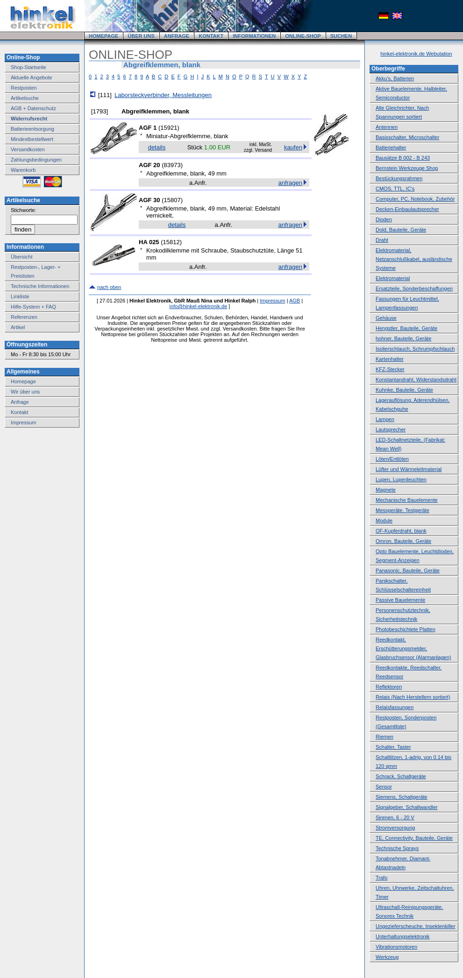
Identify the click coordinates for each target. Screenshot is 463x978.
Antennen (387, 127)
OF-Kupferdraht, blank (401, 531)
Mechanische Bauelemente (407, 500)
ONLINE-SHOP (303, 36)
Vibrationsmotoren (396, 947)
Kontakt (19, 412)
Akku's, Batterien (395, 78)
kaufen (293, 147)
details (157, 147)
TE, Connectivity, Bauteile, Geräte (414, 838)
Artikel (18, 327)
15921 (168, 127)
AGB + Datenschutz (33, 108)
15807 (172, 200)
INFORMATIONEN (254, 36)
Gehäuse (386, 318)
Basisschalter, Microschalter (407, 137)
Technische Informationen (40, 286)
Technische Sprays (397, 848)
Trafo (381, 877)
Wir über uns (25, 391)
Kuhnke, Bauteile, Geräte (404, 390)
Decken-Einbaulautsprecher (407, 209)
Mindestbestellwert (32, 139)
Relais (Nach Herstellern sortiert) (413, 697)
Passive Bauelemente (400, 600)
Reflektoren (389, 687)
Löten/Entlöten (392, 459)
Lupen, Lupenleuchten (401, 479)
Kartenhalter (390, 359)
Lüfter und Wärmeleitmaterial (409, 469)
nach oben (109, 287)
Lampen (385, 419)
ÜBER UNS (141, 36)
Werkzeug (387, 957)
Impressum (23, 422)
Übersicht (21, 257)
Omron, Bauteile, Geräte (403, 541)
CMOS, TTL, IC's (395, 188)
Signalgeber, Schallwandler (407, 807)
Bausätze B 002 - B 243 (403, 158)
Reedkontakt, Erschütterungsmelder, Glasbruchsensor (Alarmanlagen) (413, 648)
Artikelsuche (25, 98)
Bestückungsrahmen (399, 178)
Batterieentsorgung (32, 129)
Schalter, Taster (393, 747)
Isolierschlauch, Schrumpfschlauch (415, 349)
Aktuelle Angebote (31, 77)
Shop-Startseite (28, 67)
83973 (172, 165)
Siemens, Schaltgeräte (401, 797)
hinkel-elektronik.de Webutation (416, 53)
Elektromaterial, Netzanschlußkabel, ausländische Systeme (414, 259)
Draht (382, 240)
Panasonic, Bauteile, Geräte (408, 570)
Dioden (384, 219)
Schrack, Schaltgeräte (401, 776)
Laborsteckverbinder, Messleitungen (163, 95)
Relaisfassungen (394, 707)
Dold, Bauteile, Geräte (401, 229)
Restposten (24, 88)
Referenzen (24, 317)
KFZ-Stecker (390, 369)
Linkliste (20, 296)
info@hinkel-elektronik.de (199, 306)
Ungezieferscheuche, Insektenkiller (416, 926)
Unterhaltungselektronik (403, 936)
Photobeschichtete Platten (405, 629)
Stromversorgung (395, 827)
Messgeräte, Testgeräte (402, 510)
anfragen (290, 182)
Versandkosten (28, 149)
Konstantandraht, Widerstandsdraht (416, 379)
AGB (294, 300)
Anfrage (20, 402)
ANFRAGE (176, 36)
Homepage (23, 381)
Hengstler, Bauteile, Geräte (406, 328)
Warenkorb (23, 170)
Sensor (384, 786)
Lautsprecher (391, 429)
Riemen (384, 736)
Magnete (386, 490)
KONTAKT (211, 36)
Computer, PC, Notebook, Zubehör (415, 199)
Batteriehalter (391, 147)
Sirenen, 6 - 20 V (395, 817)
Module (384, 520)
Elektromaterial (393, 278)
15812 (171, 242)
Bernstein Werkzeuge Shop (407, 168)
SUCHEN (341, 36)
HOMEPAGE (103, 36)
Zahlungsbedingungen (36, 159)
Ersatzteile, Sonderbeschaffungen (414, 288)
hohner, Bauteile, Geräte (403, 338)
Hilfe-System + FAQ (33, 307)
